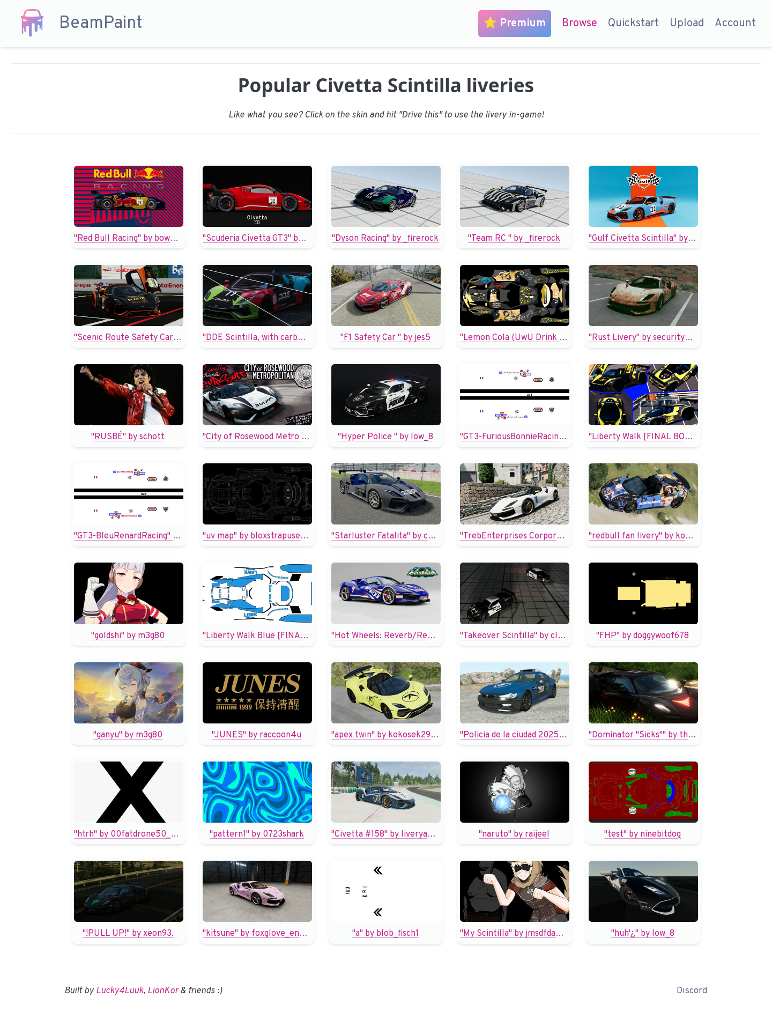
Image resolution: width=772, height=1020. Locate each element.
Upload (687, 24)
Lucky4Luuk (119, 990)
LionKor (162, 990)
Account (735, 24)
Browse (579, 24)
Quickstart (633, 24)
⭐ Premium (515, 24)
